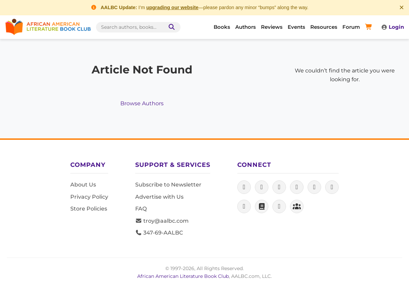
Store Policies (88, 208)
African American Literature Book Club (183, 276)
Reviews (272, 27)
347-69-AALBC (159, 232)
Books (222, 27)
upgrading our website (172, 7)
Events (296, 27)
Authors (245, 27)
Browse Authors (142, 103)
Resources (323, 27)
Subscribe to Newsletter (168, 184)
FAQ (141, 208)
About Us (83, 184)
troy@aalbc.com (162, 221)
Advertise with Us (159, 197)
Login (392, 27)
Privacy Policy (89, 197)
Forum (351, 27)
